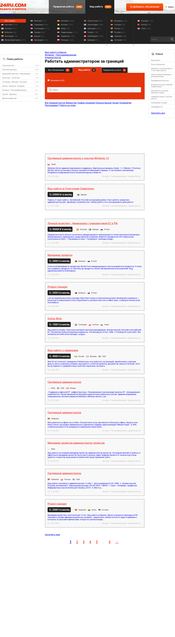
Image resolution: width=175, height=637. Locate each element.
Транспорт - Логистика (11, 78)
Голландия (41, 28)
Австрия (11, 25)
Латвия (119, 25)
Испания (67, 21)
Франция (94, 28)
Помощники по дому (159, 103)
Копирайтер (125, 103)
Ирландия (41, 40)
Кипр (65, 28)
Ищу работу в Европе (55, 52)
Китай (146, 25)
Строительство (8, 65)
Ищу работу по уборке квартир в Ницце (159, 92)
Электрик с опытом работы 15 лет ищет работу (161, 69)
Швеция (93, 40)
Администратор (53, 57)
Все (46, 103)
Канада (147, 21)
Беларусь (120, 21)
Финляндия (95, 25)
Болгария (11, 36)
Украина (120, 36)
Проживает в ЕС (56, 80)
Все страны (10, 21)
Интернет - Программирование (14, 90)
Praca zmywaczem (158, 64)
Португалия (95, 21)
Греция (39, 32)
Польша (67, 40)
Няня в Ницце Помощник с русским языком (161, 75)
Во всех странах (7, 15)
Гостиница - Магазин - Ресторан (14, 82)
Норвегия (68, 36)
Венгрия (40, 21)
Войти (171, 7)
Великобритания (15, 40)
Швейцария (95, 36)
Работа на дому (67, 105)
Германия (41, 25)
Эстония (120, 40)
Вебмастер (71, 103)
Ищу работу (100, 6)
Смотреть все (158, 113)
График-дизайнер (86, 103)
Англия (11, 28)
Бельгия (11, 32)
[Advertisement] (94, 128)
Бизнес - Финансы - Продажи (13, 86)
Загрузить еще (52, 534)
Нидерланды (69, 32)
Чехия (93, 32)
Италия (67, 25)
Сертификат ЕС (157, 107)
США (146, 28)
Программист (52, 105)
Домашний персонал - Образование (16, 74)
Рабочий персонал (9, 70)
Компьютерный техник (107, 103)
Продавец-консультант (160, 81)
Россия (119, 32)
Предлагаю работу (68, 6)
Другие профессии (9, 98)
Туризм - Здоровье (9, 94)
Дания (39, 36)
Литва (119, 28)
